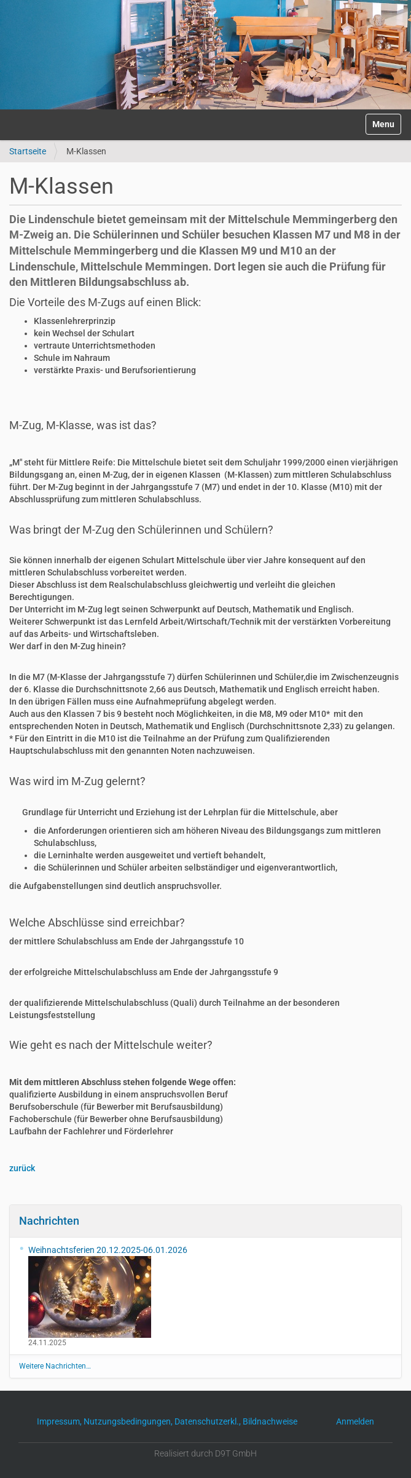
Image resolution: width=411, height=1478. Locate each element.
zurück (22, 1168)
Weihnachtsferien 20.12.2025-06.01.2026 (107, 1291)
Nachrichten (49, 1220)
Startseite (27, 151)
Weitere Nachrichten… (55, 1366)
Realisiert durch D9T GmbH (205, 1453)
